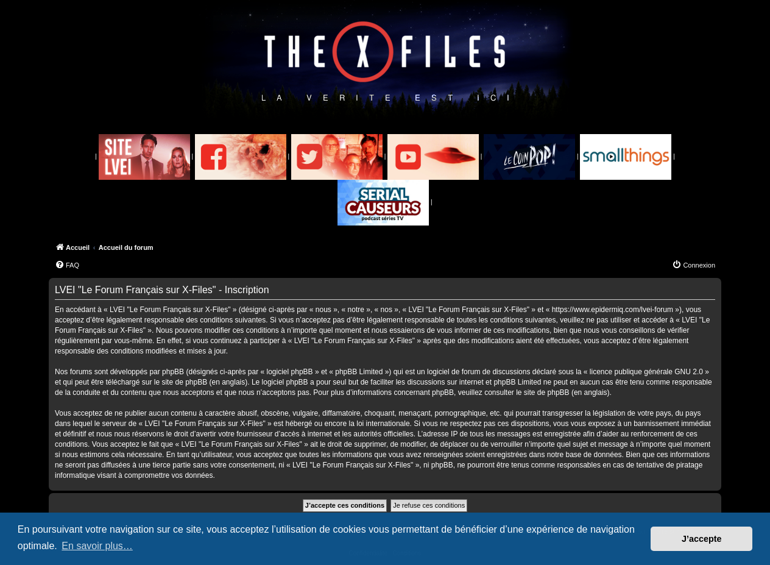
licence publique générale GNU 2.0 (646, 372)
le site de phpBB (180, 382)
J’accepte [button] (702, 539)
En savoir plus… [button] (97, 546)
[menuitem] (67, 265)
